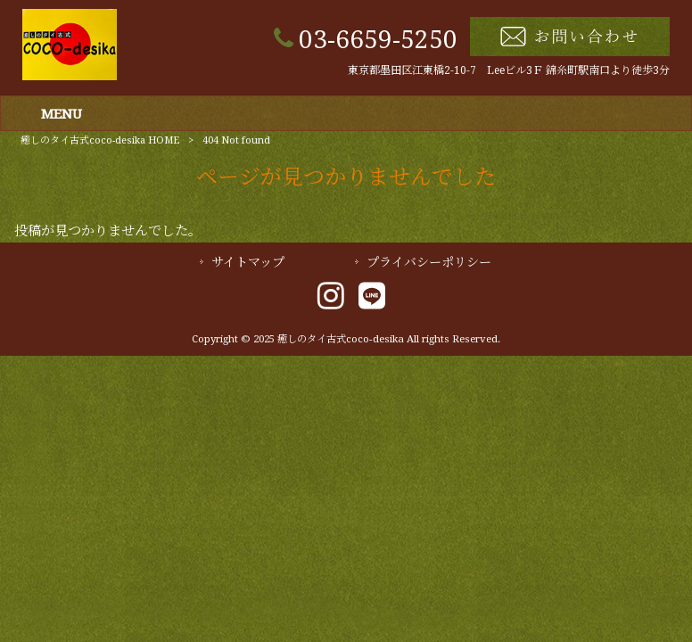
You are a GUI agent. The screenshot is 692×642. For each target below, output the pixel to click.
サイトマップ (247, 262)
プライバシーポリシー (429, 262)
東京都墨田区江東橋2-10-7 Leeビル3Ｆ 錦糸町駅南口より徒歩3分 (509, 70)
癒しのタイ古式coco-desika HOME (100, 140)
